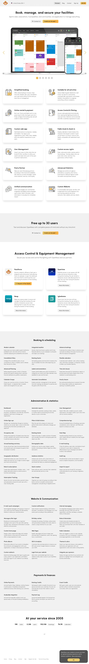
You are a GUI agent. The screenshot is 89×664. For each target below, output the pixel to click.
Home (5, 659)
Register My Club (32, 659)
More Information (64, 285)
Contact (20, 659)
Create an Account (50, 21)
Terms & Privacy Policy (44, 659)
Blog (15, 659)
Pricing (10, 659)
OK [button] (73, 660)
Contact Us (36, 21)
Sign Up (76, 3)
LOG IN (83, 3)
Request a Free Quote (23, 283)
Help (25, 659)
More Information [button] (76, 656)
